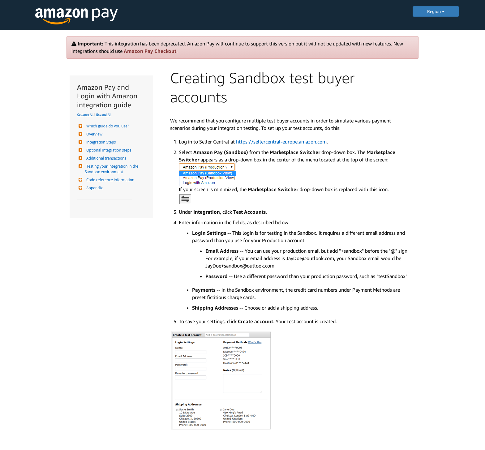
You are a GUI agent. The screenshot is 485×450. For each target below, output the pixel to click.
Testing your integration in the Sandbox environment (112, 169)
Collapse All (85, 114)
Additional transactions (105, 158)
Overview (93, 134)
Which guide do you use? (107, 126)
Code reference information (109, 179)
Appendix (94, 188)
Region (435, 11)
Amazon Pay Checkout (150, 51)
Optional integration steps (108, 150)
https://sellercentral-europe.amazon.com (281, 142)
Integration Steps (100, 142)
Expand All (103, 114)
